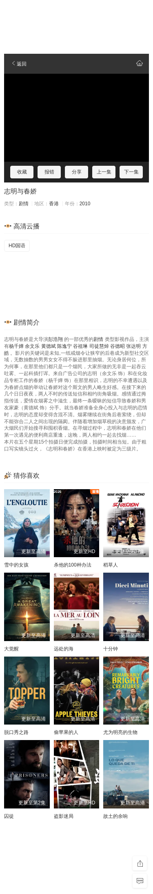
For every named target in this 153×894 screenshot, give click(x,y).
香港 (54, 203)
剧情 (24, 203)
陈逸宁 (64, 346)
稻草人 (110, 565)
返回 (18, 64)
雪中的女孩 (16, 565)
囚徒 (9, 816)
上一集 (104, 172)
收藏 (22, 172)
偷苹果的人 (66, 732)
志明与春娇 (20, 191)
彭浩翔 (55, 339)
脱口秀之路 (16, 732)
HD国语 (17, 245)
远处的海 (63, 649)
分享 (77, 172)
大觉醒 (11, 649)
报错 (49, 172)
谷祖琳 (80, 346)
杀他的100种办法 (72, 565)
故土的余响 (115, 816)
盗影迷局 (63, 816)
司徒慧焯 (99, 346)
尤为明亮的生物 (120, 732)
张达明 (133, 346)
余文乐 (32, 346)
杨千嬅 (16, 346)
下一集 (131, 172)
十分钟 (110, 649)
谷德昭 (117, 346)
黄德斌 (48, 346)
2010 (85, 203)
